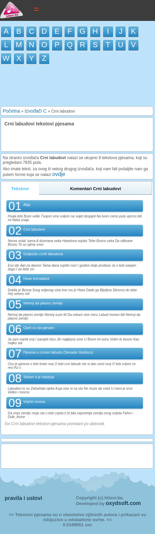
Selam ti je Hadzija (38, 377)
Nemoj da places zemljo (43, 303)
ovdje (58, 174)
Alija (26, 205)
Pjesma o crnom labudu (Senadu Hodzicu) (58, 352)
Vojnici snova (34, 401)
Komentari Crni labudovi (95, 188)
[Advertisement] (78, 86)
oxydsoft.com (123, 503)
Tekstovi (20, 188)
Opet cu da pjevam (38, 328)
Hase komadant (36, 278)
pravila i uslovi (23, 498)
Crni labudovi (34, 229)
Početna (11, 111)
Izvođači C (36, 111)
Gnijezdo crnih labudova (43, 254)
